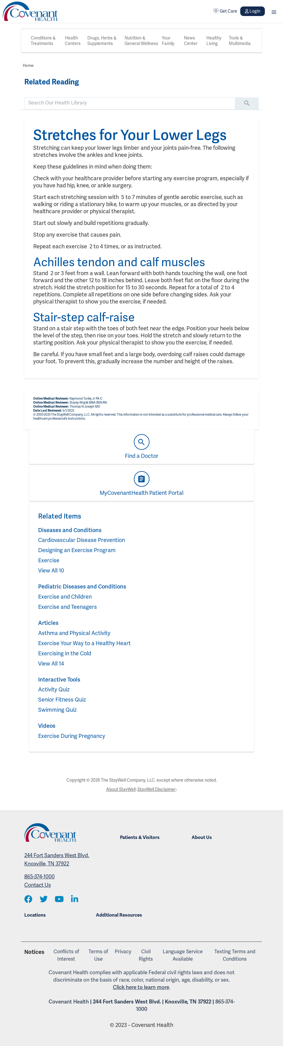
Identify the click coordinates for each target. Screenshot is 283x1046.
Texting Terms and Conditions (234, 955)
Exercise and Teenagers (67, 606)
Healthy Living (213, 40)
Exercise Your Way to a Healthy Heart (84, 643)
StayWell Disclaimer (157, 789)
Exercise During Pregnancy (71, 735)
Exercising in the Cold (64, 653)
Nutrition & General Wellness (141, 40)
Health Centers (73, 40)
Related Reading (51, 82)
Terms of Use (98, 955)
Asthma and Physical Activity (74, 633)
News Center (190, 40)
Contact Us (37, 884)
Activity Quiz (54, 689)
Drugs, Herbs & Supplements (102, 40)
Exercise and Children (65, 596)
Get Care (225, 11)
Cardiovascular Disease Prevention (81, 539)
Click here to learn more (141, 987)
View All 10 (51, 570)
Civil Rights (146, 955)
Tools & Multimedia (240, 40)
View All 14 (51, 663)
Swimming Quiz (57, 709)
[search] (129, 103)
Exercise (48, 560)
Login (252, 11)
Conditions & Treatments (43, 40)
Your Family (168, 40)
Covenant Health (69, 1001)
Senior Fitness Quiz (62, 699)
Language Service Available (183, 955)
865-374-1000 (39, 876)
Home (28, 65)
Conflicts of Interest (66, 955)
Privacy (123, 951)
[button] (274, 11)
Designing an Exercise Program (77, 550)
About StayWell (121, 789)
